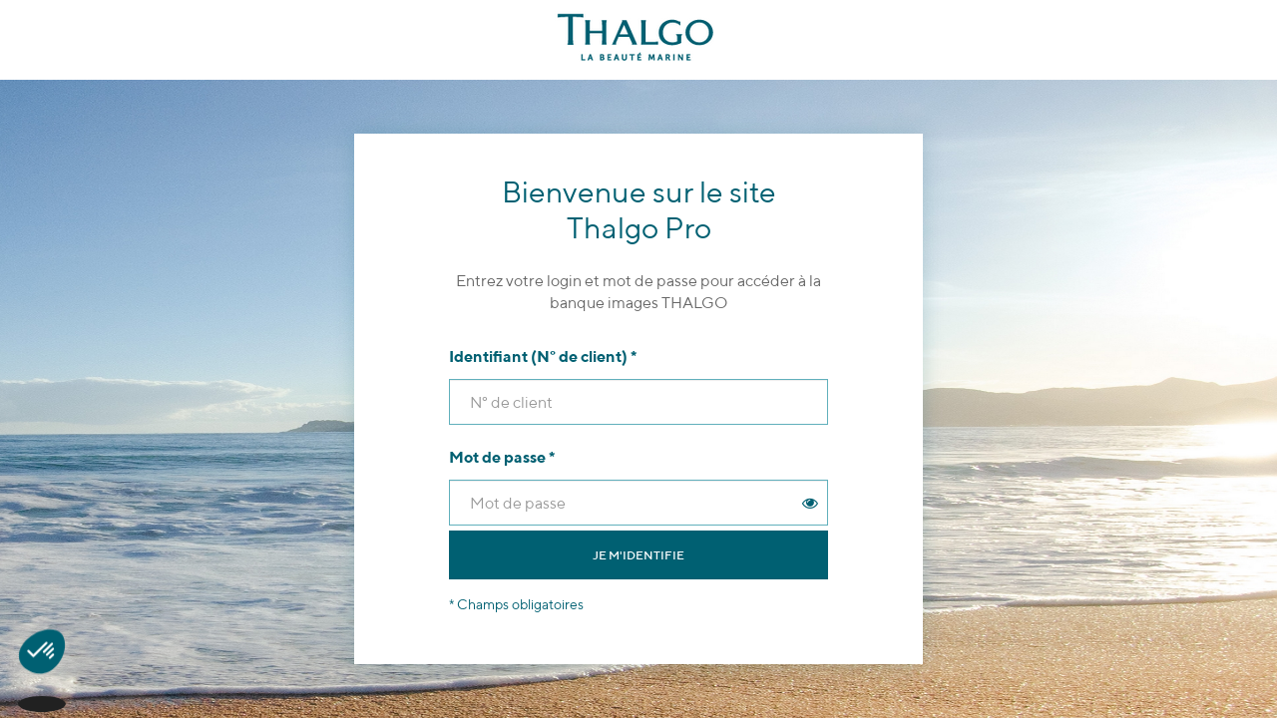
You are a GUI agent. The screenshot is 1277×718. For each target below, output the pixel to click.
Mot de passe (502, 457)
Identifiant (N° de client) (543, 356)
